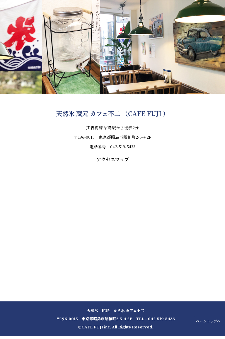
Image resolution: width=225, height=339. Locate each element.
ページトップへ (208, 320)
